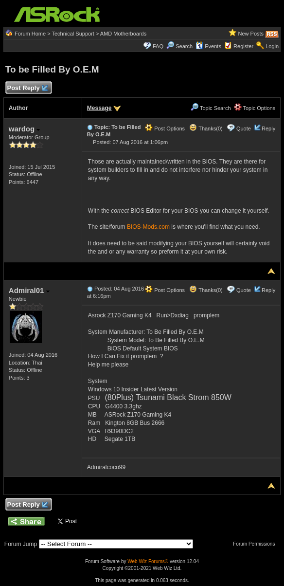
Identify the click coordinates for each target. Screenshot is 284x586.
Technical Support (73, 34)
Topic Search (211, 108)
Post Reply (27, 88)
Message (99, 108)
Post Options (165, 128)
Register (243, 46)
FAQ (158, 46)
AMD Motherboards (123, 34)
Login (272, 46)
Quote (243, 128)
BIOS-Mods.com (148, 226)
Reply (268, 128)
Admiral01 (29, 290)
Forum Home (30, 34)
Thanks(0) (205, 128)
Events (208, 46)
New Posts (251, 34)
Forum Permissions (256, 544)
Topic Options (255, 108)
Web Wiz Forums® (147, 561)
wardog (24, 129)
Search (184, 46)
